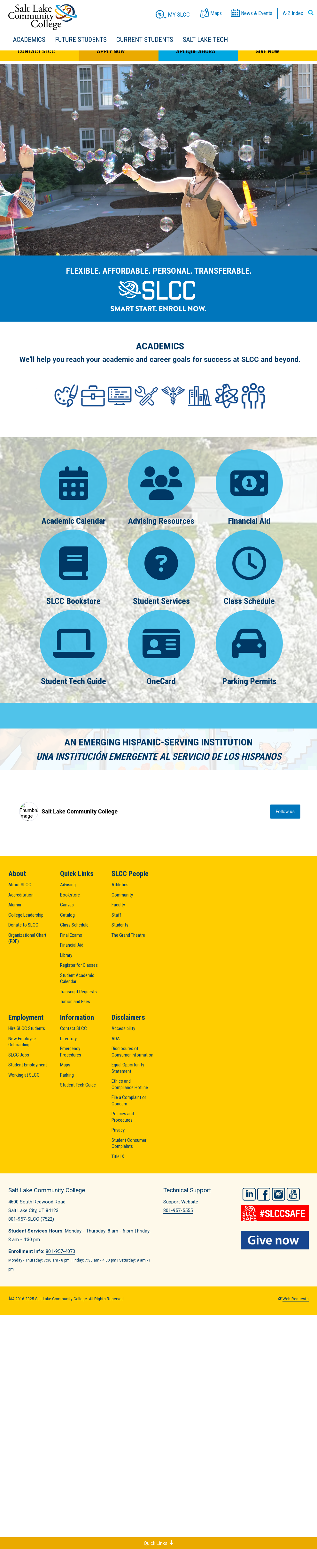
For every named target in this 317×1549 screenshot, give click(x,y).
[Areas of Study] (160, 396)
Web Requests (295, 1299)
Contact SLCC (36, 51)
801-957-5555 (178, 1210)
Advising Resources (162, 487)
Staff (116, 915)
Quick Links (159, 1543)
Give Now (267, 51)
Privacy (118, 1130)
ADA (116, 1039)
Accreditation (21, 895)
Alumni (14, 905)
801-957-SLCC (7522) (31, 1219)
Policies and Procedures (123, 1117)
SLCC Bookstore (74, 568)
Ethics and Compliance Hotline (130, 1084)
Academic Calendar (74, 487)
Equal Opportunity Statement (128, 1068)
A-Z (293, 13)
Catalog (67, 915)
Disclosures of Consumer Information (132, 1052)
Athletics (120, 885)
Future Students (81, 39)
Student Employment (27, 1065)
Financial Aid (249, 487)
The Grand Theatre (128, 935)
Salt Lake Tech (205, 39)
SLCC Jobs (18, 1055)
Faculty (118, 905)
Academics (29, 39)
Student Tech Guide (74, 648)
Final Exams (71, 935)
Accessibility (123, 1028)
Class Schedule (249, 568)
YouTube (293, 1194)
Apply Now (111, 51)
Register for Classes (79, 965)
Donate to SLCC (23, 925)
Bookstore (70, 895)
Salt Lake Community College (42, 17)
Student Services (162, 568)
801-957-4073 (60, 1251)
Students (120, 925)
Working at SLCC (24, 1075)
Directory (68, 1039)
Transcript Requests (78, 992)
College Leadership (25, 915)
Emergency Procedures (70, 1052)
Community (122, 895)
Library (66, 955)
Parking (67, 1075)
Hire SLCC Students (26, 1028)
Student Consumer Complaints (129, 1143)
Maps (65, 1065)
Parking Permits (249, 648)
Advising (68, 885)
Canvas (67, 905)
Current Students (144, 39)
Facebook (263, 1194)
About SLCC (19, 885)
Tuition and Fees (75, 1001)
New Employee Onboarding (22, 1042)
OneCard (162, 648)
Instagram (278, 1194)
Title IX (118, 1156)
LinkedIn (249, 1194)
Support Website (180, 1202)
